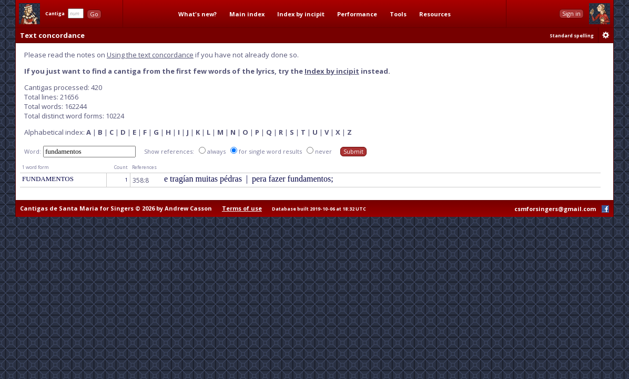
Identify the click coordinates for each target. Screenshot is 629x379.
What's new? (197, 14)
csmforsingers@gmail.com (555, 209)
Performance (357, 14)
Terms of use (242, 208)
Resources (435, 14)
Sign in (571, 13)
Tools (398, 14)
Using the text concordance (150, 54)
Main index (247, 14)
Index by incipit (300, 14)
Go (94, 14)
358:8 (141, 180)
